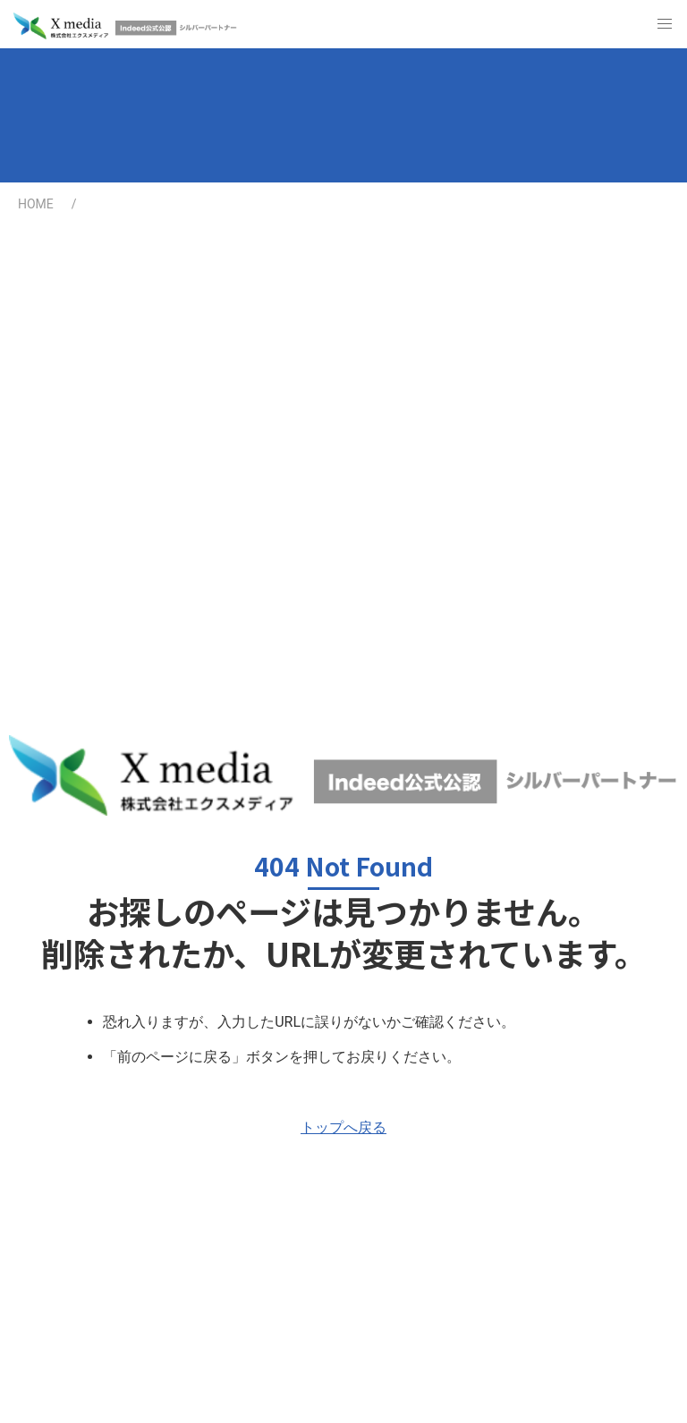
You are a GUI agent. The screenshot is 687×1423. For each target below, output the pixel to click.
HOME (36, 204)
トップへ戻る (343, 1127)
